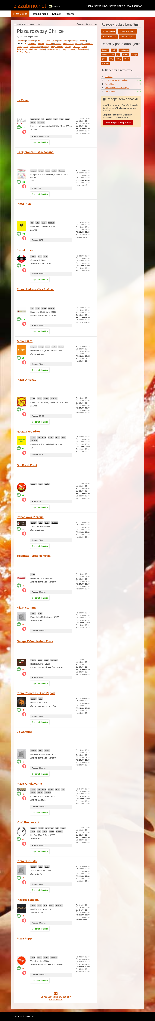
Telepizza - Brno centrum (34, 555)
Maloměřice (35, 47)
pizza (55, 119)
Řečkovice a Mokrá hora (27, 49)
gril (43, 119)
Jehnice (41, 44)
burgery (33, 171)
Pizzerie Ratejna (28, 899)
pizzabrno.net (29, 6)
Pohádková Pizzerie (30, 517)
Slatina (42, 49)
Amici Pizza (25, 341)
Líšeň (25, 47)
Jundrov (49, 44)
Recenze (70, 14)
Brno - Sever (51, 41)
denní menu (35, 119)
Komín (78, 44)
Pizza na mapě (40, 14)
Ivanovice (32, 44)
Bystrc (73, 41)
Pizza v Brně (20, 14)
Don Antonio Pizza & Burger (117, 88)
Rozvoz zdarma (109, 31)
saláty (67, 119)
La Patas (23, 100)
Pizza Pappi (25, 938)
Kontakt (56, 14)
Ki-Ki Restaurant (28, 822)
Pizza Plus (24, 203)
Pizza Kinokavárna (29, 783)
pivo (39, 256)
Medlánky (45, 47)
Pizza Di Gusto (27, 861)
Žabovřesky (83, 49)
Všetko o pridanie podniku (118, 122)
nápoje (41, 171)
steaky (33, 122)
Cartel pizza (25, 250)
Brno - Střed (63, 41)
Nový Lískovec (57, 47)
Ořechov (76, 47)
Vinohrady (72, 49)
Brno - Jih (40, 41)
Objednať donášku (40, 142)
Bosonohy (30, 41)
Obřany (68, 47)
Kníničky (57, 44)
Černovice (81, 41)
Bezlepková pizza (109, 36)
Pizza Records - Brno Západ (36, 693)
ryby (61, 119)
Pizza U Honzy (26, 379)
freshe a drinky (108, 54)
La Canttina (24, 731)
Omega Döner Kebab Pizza (35, 641)
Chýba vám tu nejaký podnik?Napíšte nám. (56, 997)
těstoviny (41, 122)
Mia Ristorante (27, 607)
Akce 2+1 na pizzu (127, 36)
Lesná (19, 47)
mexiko (48, 119)
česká (33, 437)
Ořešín (84, 47)
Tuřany (63, 49)
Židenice (28, 52)
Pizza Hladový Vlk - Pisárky (35, 289)
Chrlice (22, 43)
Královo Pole (87, 44)
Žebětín (20, 52)
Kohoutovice (68, 44)
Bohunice (21, 41)
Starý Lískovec (52, 49)
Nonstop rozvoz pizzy (127, 31)
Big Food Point (27, 465)
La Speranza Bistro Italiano (35, 152)
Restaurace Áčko (28, 431)
